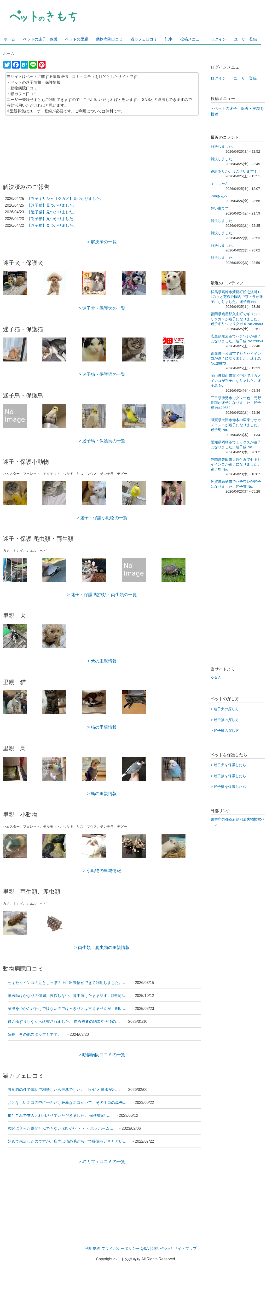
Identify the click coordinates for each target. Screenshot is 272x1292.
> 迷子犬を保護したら (228, 765)
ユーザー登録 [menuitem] (245, 39)
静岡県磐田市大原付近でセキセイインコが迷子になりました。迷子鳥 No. (236, 464)
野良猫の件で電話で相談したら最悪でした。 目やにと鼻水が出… (64, 1090)
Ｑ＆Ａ (216, 677)
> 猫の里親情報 (102, 727)
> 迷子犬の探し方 (225, 709)
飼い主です (220, 208)
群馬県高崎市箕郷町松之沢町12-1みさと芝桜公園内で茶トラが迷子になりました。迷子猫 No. (237, 297)
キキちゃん (220, 184)
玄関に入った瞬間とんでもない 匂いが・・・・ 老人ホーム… (61, 1128)
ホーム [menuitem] (9, 39)
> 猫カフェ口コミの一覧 (102, 1161)
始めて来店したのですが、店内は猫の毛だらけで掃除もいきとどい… (67, 1141)
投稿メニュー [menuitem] (191, 39)
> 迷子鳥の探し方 (225, 731)
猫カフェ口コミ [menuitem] (143, 39)
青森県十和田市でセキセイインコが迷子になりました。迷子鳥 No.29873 (236, 358)
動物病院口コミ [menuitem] (109, 39)
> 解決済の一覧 (102, 241)
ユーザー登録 (245, 78)
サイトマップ (185, 1248)
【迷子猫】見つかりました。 (52, 205)
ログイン (218, 78)
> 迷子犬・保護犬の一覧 (102, 308)
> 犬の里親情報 (102, 661)
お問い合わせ (161, 1248)
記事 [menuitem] (169, 39)
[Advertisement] (102, 147)
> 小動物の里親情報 (102, 870)
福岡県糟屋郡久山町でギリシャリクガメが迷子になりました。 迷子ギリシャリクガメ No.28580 (237, 319)
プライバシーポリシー (120, 1248)
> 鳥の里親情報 (102, 793)
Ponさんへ (219, 196)
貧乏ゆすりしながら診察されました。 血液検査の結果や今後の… (64, 1021)
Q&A (145, 1248)
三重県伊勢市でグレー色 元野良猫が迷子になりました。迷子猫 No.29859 (236, 403)
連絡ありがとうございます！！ (236, 171)
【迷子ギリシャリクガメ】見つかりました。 (65, 199)
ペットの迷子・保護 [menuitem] (40, 39)
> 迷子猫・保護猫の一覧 (102, 374)
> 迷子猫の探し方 (225, 720)
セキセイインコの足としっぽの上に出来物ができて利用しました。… (67, 983)
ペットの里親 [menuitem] (76, 39)
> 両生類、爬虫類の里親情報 (102, 947)
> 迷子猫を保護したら (228, 776)
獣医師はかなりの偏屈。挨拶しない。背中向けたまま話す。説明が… (67, 996)
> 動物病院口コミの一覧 (102, 1054)
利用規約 (92, 1248)
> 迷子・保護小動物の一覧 (101, 517)
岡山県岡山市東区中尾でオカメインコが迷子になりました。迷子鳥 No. (236, 380)
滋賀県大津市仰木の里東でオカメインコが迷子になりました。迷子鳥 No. (236, 425)
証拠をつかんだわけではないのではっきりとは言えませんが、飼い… (67, 1009)
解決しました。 (223, 146)
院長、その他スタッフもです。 (35, 1034)
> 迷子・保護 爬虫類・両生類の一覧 (102, 594)
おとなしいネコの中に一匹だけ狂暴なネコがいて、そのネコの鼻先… (67, 1102)
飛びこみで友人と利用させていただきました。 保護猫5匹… (60, 1115)
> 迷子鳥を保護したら (228, 787)
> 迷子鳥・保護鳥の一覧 (102, 440)
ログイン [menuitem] (218, 39)
